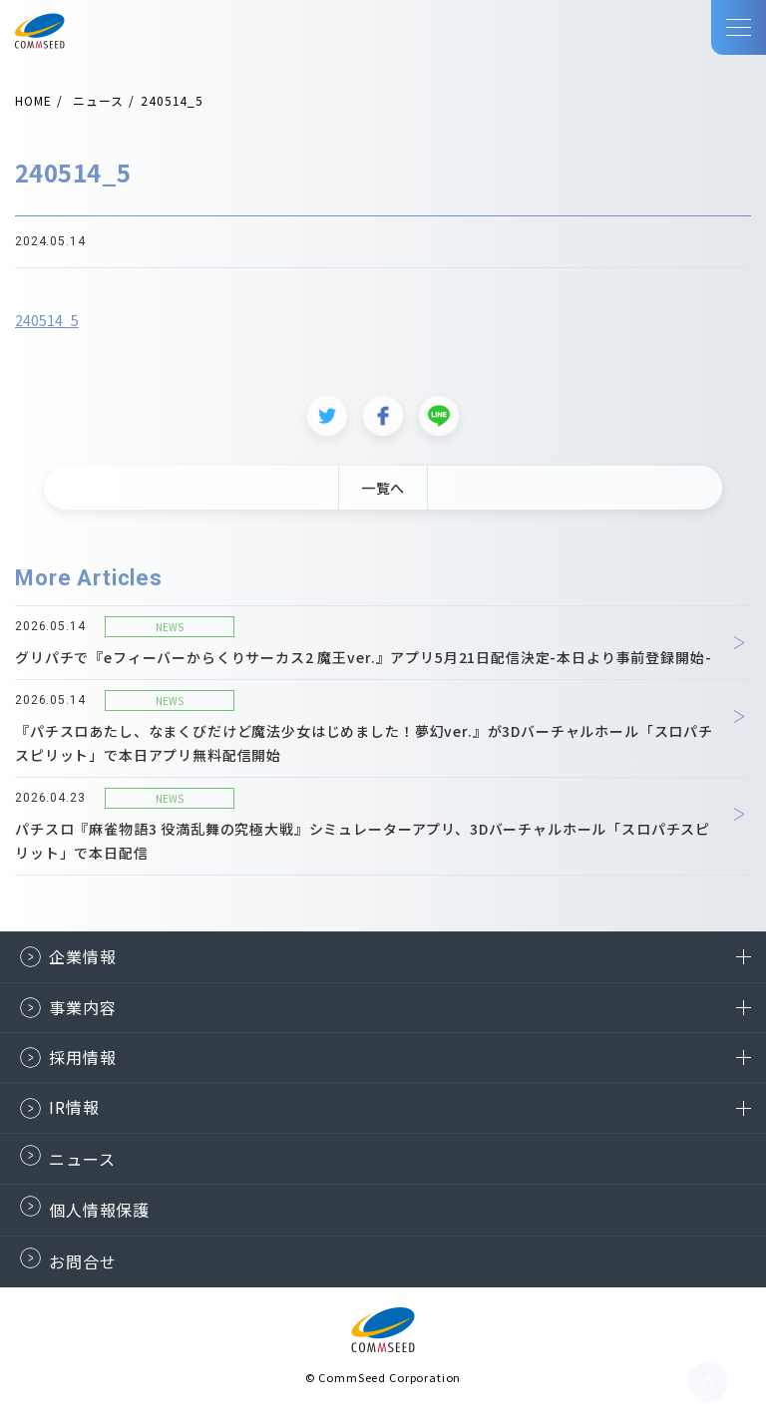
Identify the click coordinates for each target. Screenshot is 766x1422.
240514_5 (47, 327)
